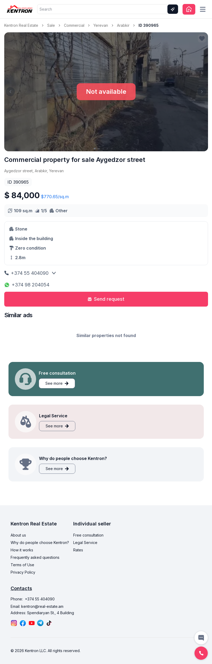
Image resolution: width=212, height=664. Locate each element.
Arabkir (123, 25)
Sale (51, 25)
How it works (22, 550)
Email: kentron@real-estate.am (37, 606)
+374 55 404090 (26, 273)
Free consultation (88, 535)
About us (18, 535)
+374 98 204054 (26, 284)
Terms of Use (22, 565)
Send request (106, 299)
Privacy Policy (23, 572)
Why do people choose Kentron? (40, 542)
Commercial (74, 25)
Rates (78, 550)
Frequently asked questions (35, 557)
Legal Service (85, 542)
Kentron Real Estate (21, 25)
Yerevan (100, 25)
